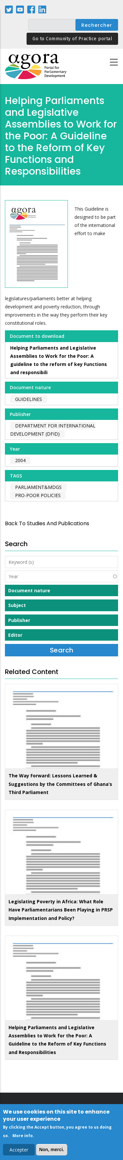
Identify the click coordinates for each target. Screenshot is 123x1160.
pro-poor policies (38, 495)
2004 (20, 460)
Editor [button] (15, 635)
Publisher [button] (19, 620)
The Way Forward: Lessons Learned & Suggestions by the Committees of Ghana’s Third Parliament (60, 783)
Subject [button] (17, 605)
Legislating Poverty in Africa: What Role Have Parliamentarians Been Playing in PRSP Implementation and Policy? (61, 909)
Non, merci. (51, 1151)
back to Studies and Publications (47, 523)
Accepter (19, 1152)
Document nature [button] (29, 590)
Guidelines (28, 399)
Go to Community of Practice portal (72, 39)
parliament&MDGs (38, 487)
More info (22, 1137)
